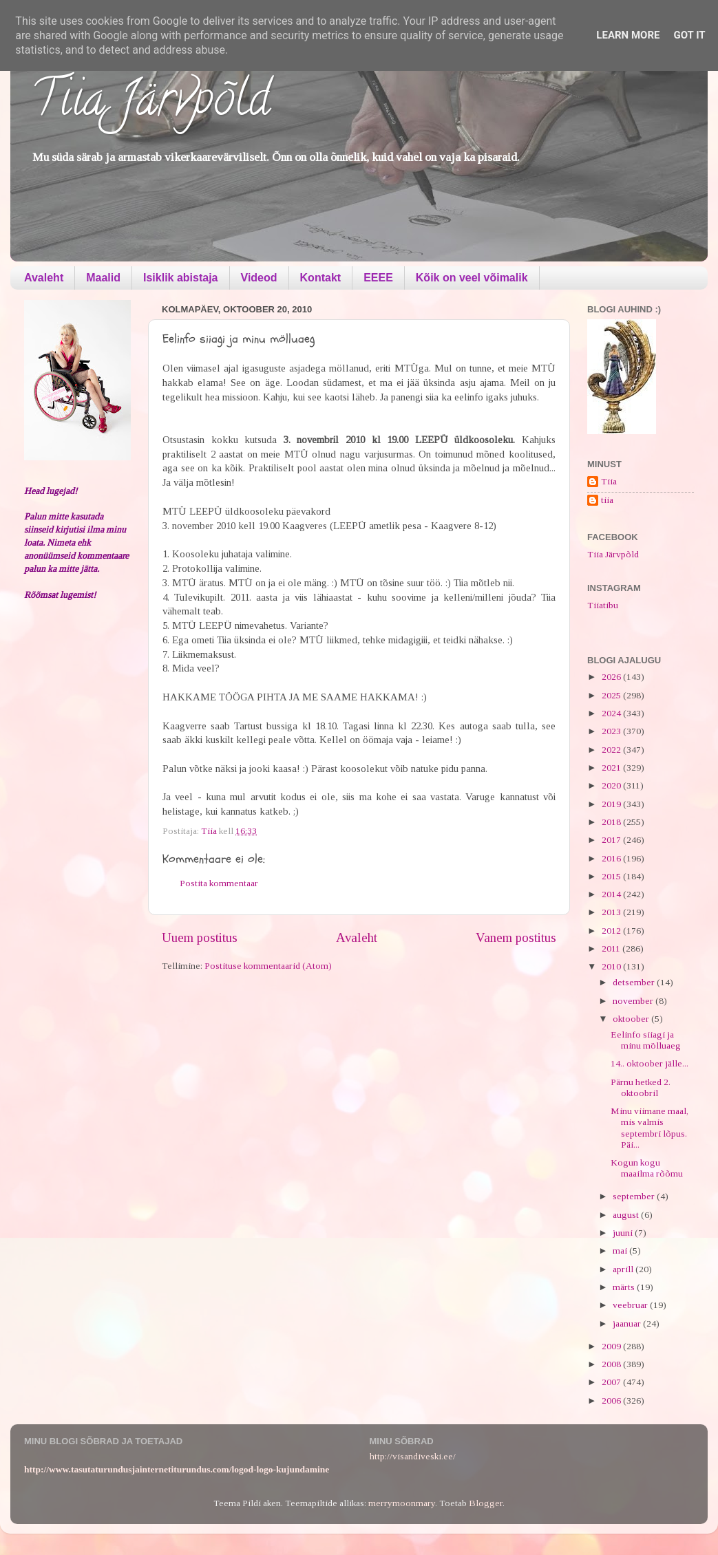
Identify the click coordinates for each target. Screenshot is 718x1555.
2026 (612, 677)
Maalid (103, 277)
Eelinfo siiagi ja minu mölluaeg (646, 1040)
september (635, 1196)
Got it (689, 35)
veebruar (631, 1305)
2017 (612, 840)
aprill (624, 1269)
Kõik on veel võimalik (472, 277)
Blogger (486, 1503)
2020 (612, 785)
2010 (612, 966)
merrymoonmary (401, 1503)
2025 (612, 695)
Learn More (627, 35)
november (634, 1001)
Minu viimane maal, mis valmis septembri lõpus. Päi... (649, 1128)
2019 (612, 804)
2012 (612, 930)
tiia (607, 500)
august (627, 1215)
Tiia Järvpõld (150, 104)
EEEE (378, 277)
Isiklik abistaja (180, 277)
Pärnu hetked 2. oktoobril (641, 1087)
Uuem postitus (199, 937)
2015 (612, 876)
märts (625, 1287)
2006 (612, 1400)
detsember (635, 982)
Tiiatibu (602, 605)
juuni (624, 1232)
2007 (612, 1382)
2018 (612, 822)
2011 (612, 948)
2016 (612, 858)
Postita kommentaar (219, 883)
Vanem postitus (516, 937)
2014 (612, 894)
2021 (612, 767)
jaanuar (628, 1323)
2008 (612, 1364)
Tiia (609, 481)
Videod (259, 277)
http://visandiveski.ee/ (413, 1456)
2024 (612, 713)
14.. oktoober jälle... (649, 1063)
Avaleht (43, 277)
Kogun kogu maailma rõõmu (647, 1168)
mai (621, 1250)
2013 (612, 912)
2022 (612, 749)
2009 (612, 1346)
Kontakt (320, 277)
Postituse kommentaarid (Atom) (268, 966)
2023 (612, 731)
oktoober (632, 1019)
